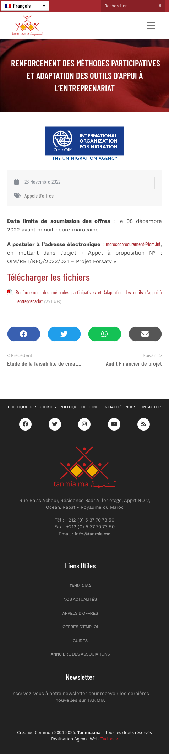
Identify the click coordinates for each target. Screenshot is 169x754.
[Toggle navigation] (150, 25)
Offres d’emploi (80, 627)
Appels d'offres (39, 195)
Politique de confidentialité (91, 407)
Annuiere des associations (80, 654)
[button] (23, 334)
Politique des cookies (32, 407)
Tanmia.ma (80, 586)
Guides (80, 640)
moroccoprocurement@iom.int (133, 244)
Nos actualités (80, 599)
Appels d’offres (80, 613)
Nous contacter (143, 407)
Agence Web (96, 739)
